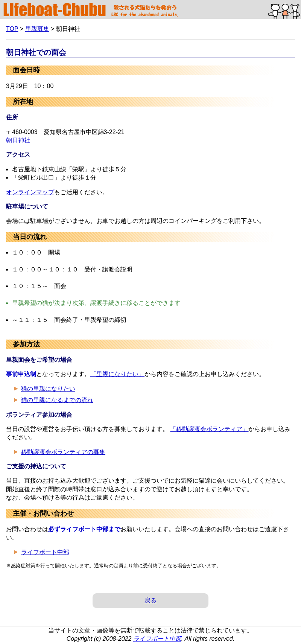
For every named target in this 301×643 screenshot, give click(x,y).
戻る (150, 600)
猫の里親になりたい (48, 388)
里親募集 (37, 29)
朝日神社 (18, 140)
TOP (12, 29)
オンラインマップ (30, 192)
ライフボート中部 (45, 552)
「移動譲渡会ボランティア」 (209, 429)
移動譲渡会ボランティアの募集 (63, 452)
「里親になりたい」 (117, 374)
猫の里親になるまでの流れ (57, 400)
